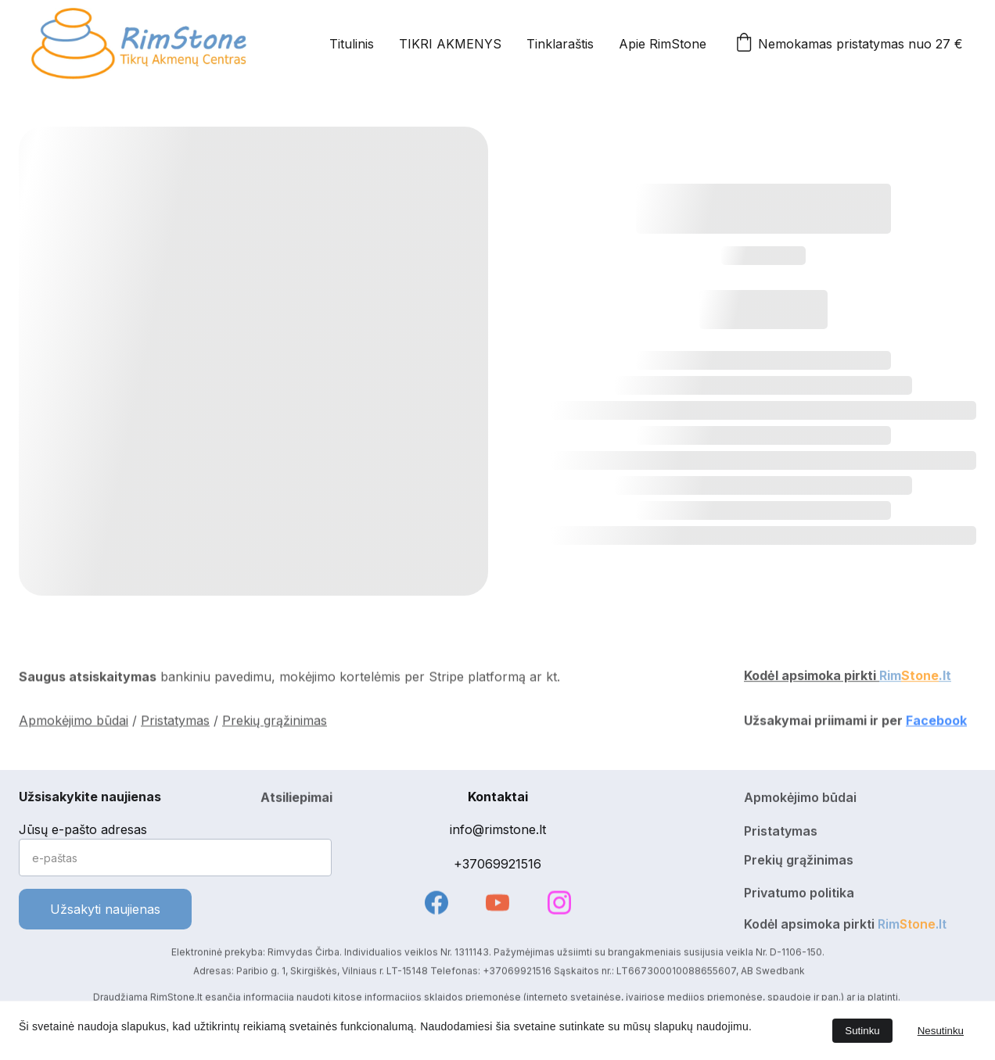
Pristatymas (175, 722)
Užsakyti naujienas (105, 909)
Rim (890, 677)
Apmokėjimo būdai (73, 722)
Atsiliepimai (296, 800)
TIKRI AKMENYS (450, 44)
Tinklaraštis (560, 44)
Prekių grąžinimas (274, 722)
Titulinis (351, 44)
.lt (945, 677)
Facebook (936, 722)
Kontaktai (498, 796)
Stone (920, 677)
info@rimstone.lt (498, 829)
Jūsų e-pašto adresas (83, 829)
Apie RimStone (662, 44)
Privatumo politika (799, 894)
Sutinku (862, 1031)
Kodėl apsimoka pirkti (811, 677)
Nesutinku (941, 1031)
